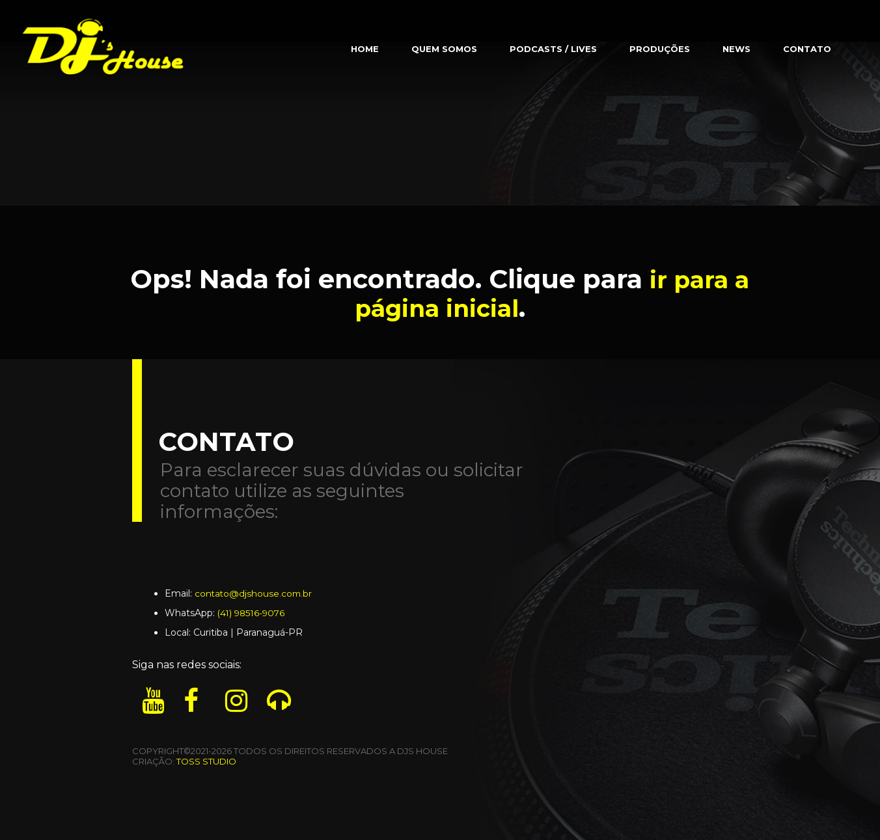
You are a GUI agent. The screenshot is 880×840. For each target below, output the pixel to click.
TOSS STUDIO (206, 761)
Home (365, 49)
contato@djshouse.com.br (254, 593)
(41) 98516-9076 (252, 613)
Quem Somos (444, 49)
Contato (807, 49)
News (736, 49)
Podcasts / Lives (553, 49)
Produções (659, 49)
